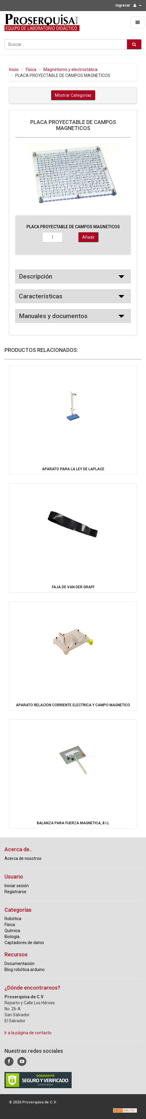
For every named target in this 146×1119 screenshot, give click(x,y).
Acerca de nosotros (22, 858)
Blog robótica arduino (24, 969)
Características (40, 296)
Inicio (14, 69)
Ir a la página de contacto (28, 1032)
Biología (11, 936)
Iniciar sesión (16, 885)
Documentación (19, 963)
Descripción (35, 276)
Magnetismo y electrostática (70, 69)
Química (12, 930)
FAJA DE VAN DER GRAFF (73, 587)
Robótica (12, 918)
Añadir (88, 237)
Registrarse (15, 891)
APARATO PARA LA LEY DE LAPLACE (73, 469)
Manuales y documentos (53, 316)
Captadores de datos (24, 942)
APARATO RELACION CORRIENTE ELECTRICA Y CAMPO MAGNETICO (73, 705)
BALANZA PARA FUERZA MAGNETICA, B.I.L (73, 823)
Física (31, 69)
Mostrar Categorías (73, 95)
